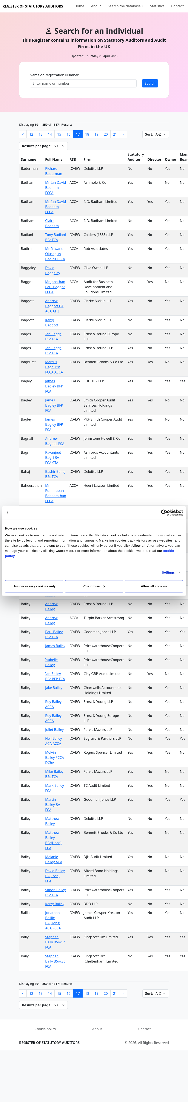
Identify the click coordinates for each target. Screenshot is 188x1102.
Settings (168, 572)
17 (78, 134)
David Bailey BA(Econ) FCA (55, 875)
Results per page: (36, 146)
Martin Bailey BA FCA (52, 804)
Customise (94, 586)
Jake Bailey (53, 687)
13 (40, 134)
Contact (177, 6)
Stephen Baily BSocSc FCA (55, 942)
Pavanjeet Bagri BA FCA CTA (53, 457)
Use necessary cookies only (33, 586)
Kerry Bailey (54, 903)
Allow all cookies (154, 586)
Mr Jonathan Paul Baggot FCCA (55, 286)
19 (96, 134)
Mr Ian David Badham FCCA (55, 187)
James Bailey (55, 645)
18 (87, 134)
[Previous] (23, 134)
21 (115, 134)
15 (59, 134)
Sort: (149, 134)
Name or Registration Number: (55, 75)
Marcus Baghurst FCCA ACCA (54, 367)
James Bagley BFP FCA (54, 386)
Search (150, 83)
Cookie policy (45, 1029)
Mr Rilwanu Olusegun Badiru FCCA (55, 253)
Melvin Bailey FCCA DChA (54, 757)
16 (68, 134)
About (96, 6)
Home (79, 6)
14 (50, 134)
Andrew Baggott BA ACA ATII (54, 306)
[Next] (123, 134)
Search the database (124, 6)
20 (106, 134)
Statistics (157, 6)
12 (31, 134)
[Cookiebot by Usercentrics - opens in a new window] (164, 513)
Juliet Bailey (54, 729)
